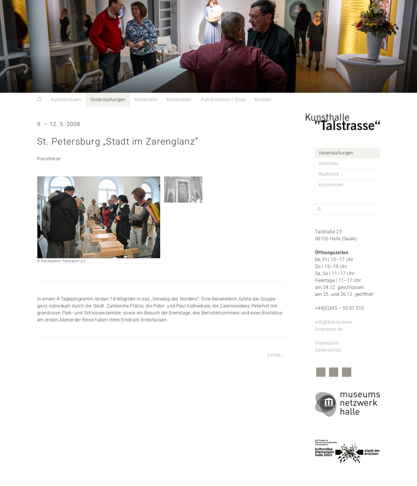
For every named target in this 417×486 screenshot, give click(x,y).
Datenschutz (328, 350)
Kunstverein (179, 99)
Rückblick (329, 174)
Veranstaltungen (107, 99)
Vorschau (329, 163)
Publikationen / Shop (223, 99)
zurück (274, 355)
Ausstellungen (66, 99)
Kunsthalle (146, 99)
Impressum (327, 343)
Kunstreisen (331, 185)
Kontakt (263, 99)
